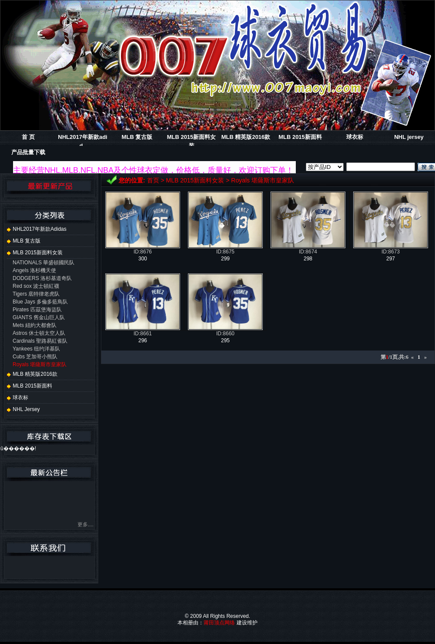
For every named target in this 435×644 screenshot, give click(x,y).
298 (308, 259)
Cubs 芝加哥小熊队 (35, 357)
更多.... (85, 526)
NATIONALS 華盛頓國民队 (43, 263)
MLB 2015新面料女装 (195, 180)
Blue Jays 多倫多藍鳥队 (40, 302)
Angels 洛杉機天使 (34, 270)
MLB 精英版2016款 (246, 137)
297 (390, 259)
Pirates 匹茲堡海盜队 (37, 310)
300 (142, 259)
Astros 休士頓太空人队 (39, 333)
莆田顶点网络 (219, 623)
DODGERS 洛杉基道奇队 (42, 278)
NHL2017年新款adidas (37, 229)
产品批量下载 (28, 152)
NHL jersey (409, 137)
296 (142, 340)
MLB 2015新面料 (300, 137)
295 (225, 340)
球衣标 (354, 137)
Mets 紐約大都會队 (35, 325)
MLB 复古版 (137, 137)
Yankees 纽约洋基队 (36, 349)
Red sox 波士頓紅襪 (36, 286)
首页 (153, 180)
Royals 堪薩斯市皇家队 (262, 180)
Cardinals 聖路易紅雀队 (40, 341)
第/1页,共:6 (394, 357)
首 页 (28, 137)
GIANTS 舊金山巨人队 (39, 317)
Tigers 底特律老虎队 (36, 294)
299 (225, 259)
